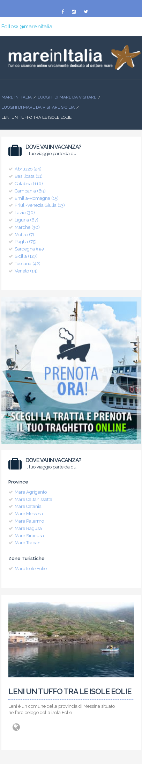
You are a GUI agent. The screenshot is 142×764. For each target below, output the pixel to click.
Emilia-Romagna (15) (37, 198)
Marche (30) (27, 227)
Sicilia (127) (26, 256)
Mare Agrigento (31, 492)
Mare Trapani (28, 542)
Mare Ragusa (28, 528)
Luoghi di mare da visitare (67, 97)
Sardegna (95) (29, 249)
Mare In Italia (16, 97)
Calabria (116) (29, 183)
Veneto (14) (26, 271)
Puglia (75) (26, 241)
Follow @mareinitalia (26, 26)
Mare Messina (29, 513)
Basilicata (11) (29, 176)
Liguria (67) (26, 220)
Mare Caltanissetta (33, 499)
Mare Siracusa (29, 535)
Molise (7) (24, 234)
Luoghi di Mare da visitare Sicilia (38, 107)
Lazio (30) (25, 212)
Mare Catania (28, 506)
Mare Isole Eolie (31, 568)
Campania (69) (30, 191)
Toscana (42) (27, 263)
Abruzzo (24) (28, 169)
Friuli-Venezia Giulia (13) (40, 205)
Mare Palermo (29, 521)
